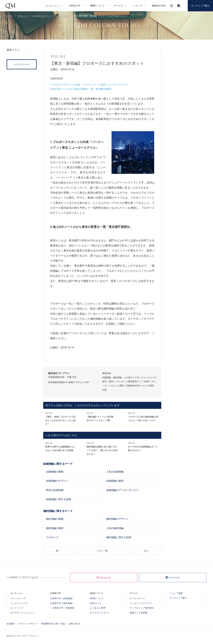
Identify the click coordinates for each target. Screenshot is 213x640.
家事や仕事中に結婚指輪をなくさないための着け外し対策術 (61, 446)
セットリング (17, 608)
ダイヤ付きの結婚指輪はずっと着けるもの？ (143, 446)
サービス (118, 5)
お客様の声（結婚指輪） (62, 599)
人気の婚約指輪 (115, 529)
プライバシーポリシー (28, 623)
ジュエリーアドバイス (141, 604)
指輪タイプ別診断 (138, 613)
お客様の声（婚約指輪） (62, 604)
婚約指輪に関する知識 (119, 538)
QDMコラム (96, 604)
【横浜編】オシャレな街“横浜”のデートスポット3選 (102, 416)
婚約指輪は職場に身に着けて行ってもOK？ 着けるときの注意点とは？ (102, 448)
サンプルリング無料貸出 (142, 608)
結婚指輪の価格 (55, 472)
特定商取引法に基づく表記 (53, 623)
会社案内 (11, 623)
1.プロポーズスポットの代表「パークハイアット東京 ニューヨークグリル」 (89, 84)
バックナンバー (21, 64)
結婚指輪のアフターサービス (123, 490)
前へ (58, 552)
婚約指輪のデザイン (118, 519)
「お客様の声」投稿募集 (62, 608)
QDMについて (97, 5)
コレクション (52, 5)
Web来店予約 (159, 5)
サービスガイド (137, 599)
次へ (146, 552)
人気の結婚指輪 (115, 472)
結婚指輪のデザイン (58, 481)
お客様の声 (74, 5)
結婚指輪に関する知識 (59, 500)
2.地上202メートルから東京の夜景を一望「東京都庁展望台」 (82, 89)
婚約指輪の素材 (55, 529)
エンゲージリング (19, 604)
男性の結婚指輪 (55, 490)
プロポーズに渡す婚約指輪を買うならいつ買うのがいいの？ (143, 416)
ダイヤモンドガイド (100, 613)
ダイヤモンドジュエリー (22, 613)
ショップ (137, 5)
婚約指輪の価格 (55, 519)
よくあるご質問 (97, 608)
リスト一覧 (102, 552)
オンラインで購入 (200, 5)
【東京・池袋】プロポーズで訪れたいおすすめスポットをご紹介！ (61, 418)
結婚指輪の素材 (115, 481)
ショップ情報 (176, 594)
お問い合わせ (74, 623)
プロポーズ (52, 538)
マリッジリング (18, 599)
